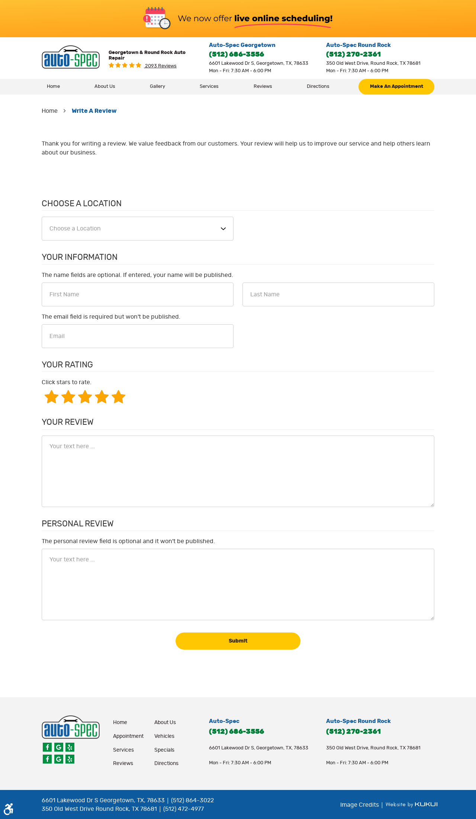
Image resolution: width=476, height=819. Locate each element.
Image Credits (360, 805)
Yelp (69, 747)
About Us (104, 86)
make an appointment (396, 86)
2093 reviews (160, 66)
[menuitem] (53, 87)
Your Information (80, 257)
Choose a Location (82, 204)
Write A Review (94, 111)
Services (209, 86)
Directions (318, 86)
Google (58, 747)
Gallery (157, 86)
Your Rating (67, 365)
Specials (164, 750)
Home (53, 86)
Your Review (68, 422)
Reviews (263, 86)
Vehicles (164, 736)
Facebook (47, 747)
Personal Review (78, 524)
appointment (128, 736)
